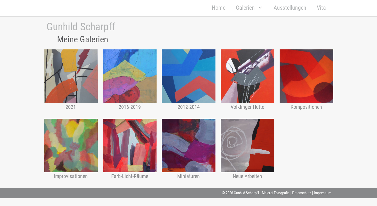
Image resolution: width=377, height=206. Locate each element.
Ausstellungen (290, 7)
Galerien (252, 8)
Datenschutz (301, 193)
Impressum (322, 193)
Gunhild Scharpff (81, 27)
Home (218, 7)
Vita (321, 7)
